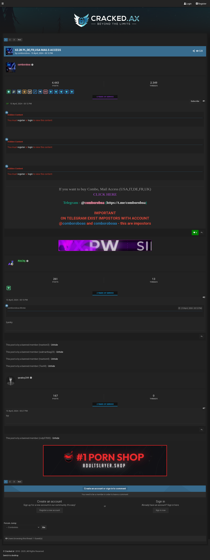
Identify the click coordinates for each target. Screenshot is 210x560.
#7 (204, 408)
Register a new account (49, 510)
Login (188, 3)
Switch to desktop (10, 555)
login (30, 120)
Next (19, 40)
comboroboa (24, 53)
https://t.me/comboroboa (126, 203)
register (21, 120)
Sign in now (161, 510)
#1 (204, 101)
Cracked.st (10, 551)
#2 (204, 297)
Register (201, 3)
